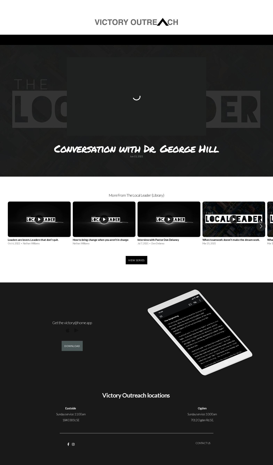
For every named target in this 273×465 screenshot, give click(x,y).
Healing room (230, 39)
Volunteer (122, 39)
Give (145, 39)
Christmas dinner (87, 39)
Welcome (29, 39)
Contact (168, 39)
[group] (39, 224)
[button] (261, 226)
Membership (197, 39)
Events (55, 39)
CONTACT (201, 443)
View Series (136, 260)
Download (72, 346)
